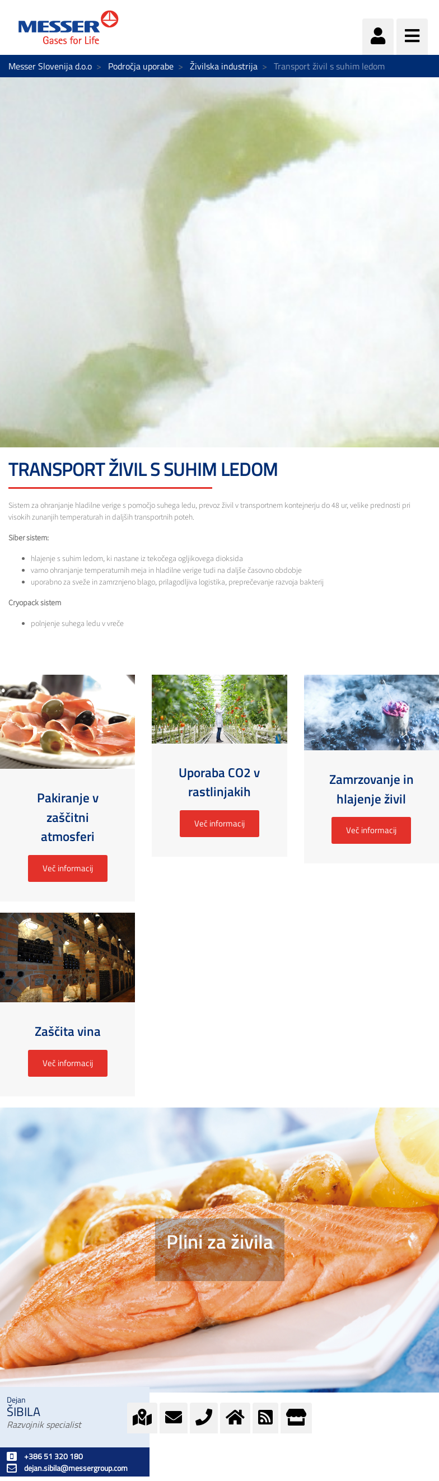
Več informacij (68, 868)
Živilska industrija (224, 66)
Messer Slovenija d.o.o (50, 66)
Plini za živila (219, 1241)
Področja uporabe (141, 66)
